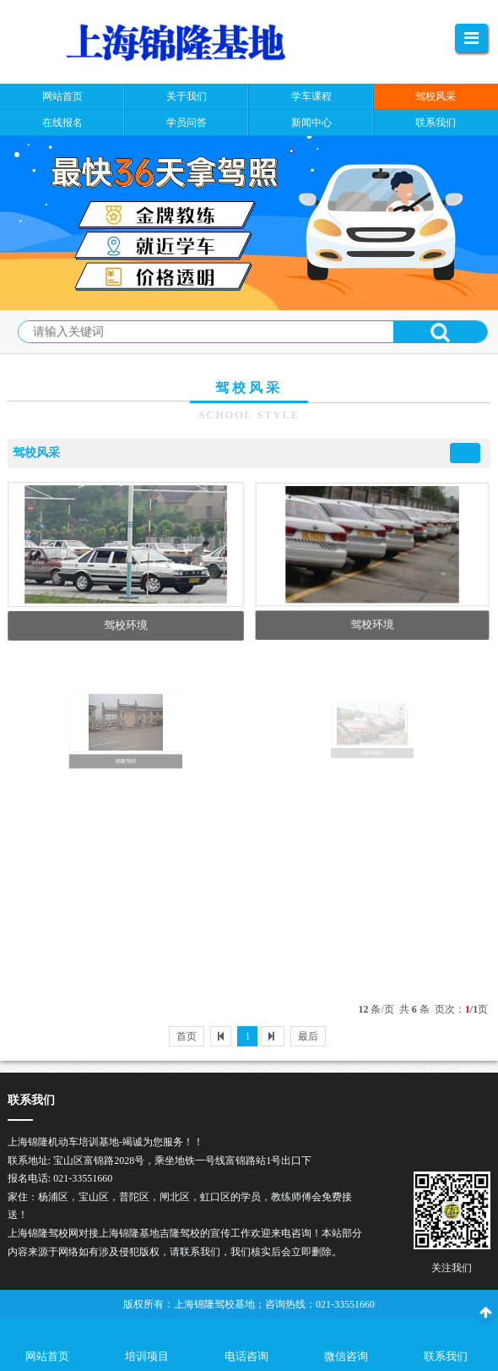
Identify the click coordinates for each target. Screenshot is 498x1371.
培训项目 (147, 1356)
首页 (186, 1036)
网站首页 (47, 1356)
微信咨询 (346, 1356)
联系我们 (446, 1356)
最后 (308, 1036)
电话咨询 (246, 1356)
